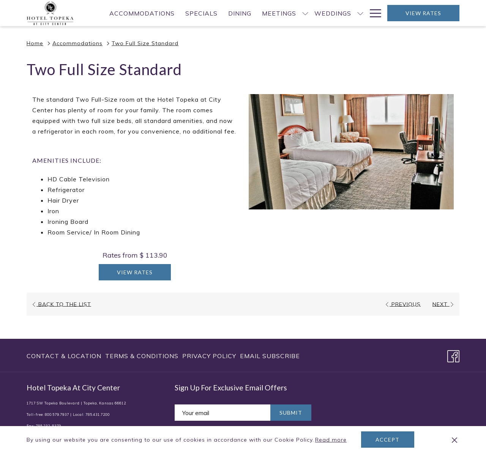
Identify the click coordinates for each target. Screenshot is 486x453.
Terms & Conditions (141, 356)
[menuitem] (142, 13)
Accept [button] (387, 439)
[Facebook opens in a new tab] (453, 354)
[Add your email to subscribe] (222, 412)
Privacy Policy (209, 356)
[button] (351, 151)
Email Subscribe (270, 356)
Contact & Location (64, 356)
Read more (331, 440)
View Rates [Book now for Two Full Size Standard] (135, 272)
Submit (290, 412)
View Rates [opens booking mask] (423, 13)
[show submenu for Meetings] (305, 13)
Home (35, 43)
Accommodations (77, 43)
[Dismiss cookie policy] (454, 439)
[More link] (372, 13)
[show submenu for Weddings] (360, 13)
